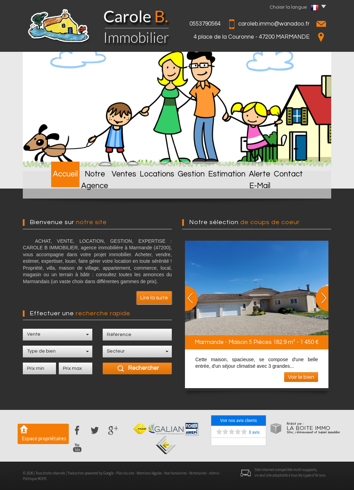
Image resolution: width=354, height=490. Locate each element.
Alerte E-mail (270, 187)
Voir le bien (301, 377)
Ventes (123, 187)
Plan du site (125, 473)
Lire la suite (154, 297)
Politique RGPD (34, 478)
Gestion (192, 187)
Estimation (228, 187)
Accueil (44, 187)
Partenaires (197, 473)
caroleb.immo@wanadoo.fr (274, 24)
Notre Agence (83, 187)
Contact (309, 187)
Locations (157, 187)
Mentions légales (149, 473)
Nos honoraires (175, 473)
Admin (214, 473)
